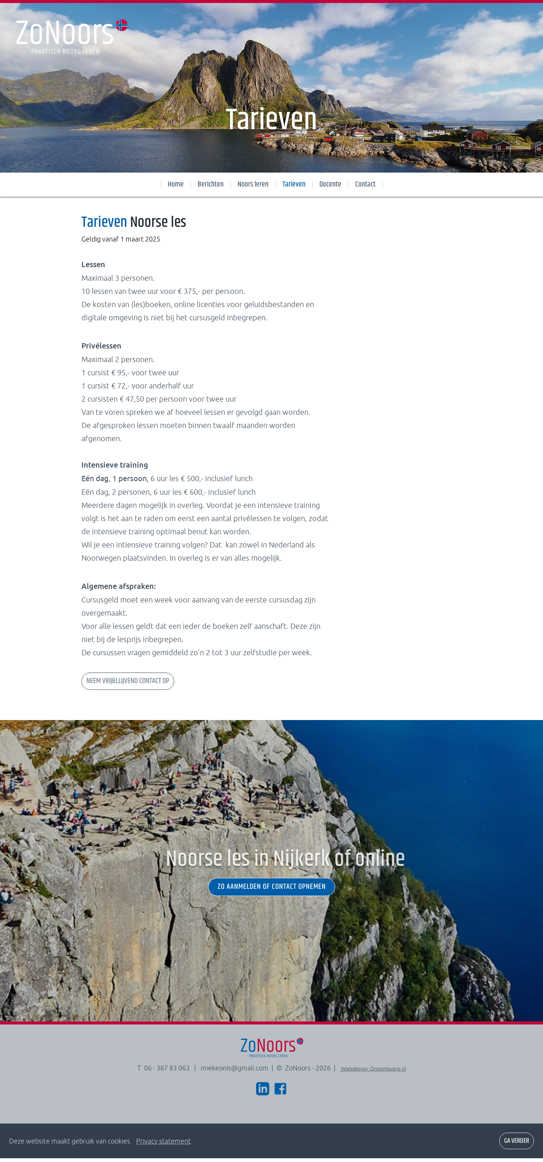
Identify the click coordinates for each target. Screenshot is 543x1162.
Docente (330, 184)
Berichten (211, 184)
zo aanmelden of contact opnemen (272, 891)
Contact (365, 184)
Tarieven (293, 184)
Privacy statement (163, 1145)
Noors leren (253, 184)
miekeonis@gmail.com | (237, 1072)
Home (176, 184)
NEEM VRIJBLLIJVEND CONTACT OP (127, 685)
